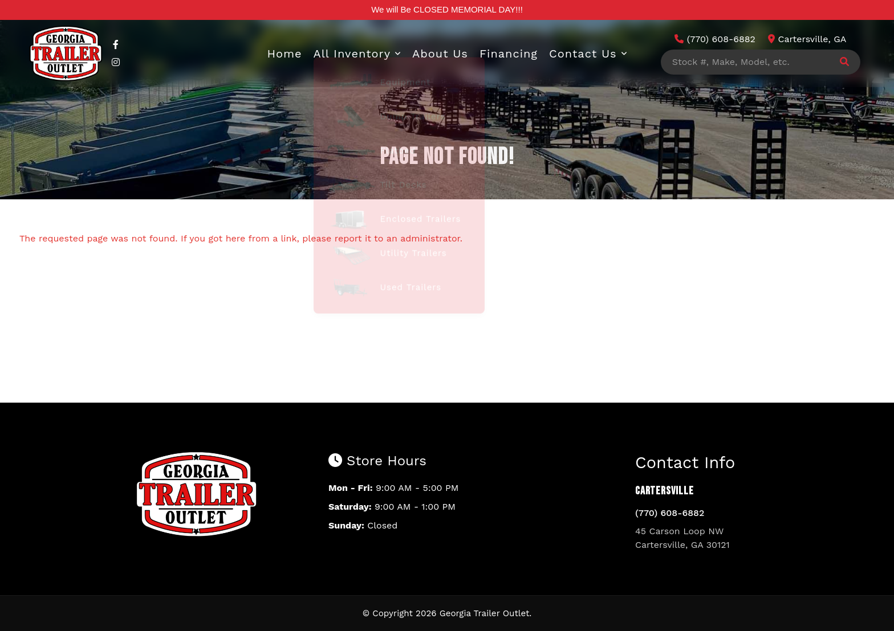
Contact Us (583, 53)
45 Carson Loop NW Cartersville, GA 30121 (682, 538)
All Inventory (352, 53)
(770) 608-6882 (669, 512)
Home (284, 53)
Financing (508, 53)
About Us (440, 53)
